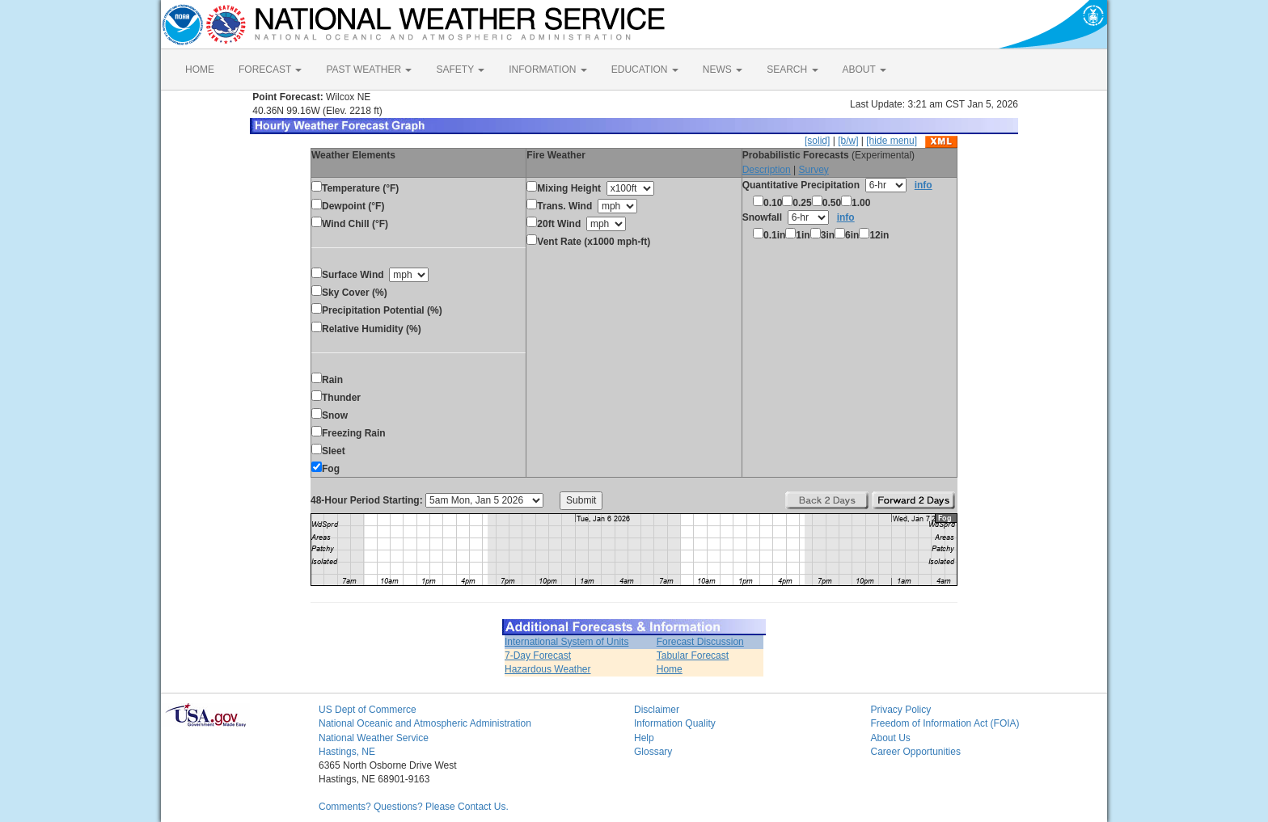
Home (670, 669)
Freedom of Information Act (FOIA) (945, 723)
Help (644, 738)
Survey (813, 169)
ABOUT (864, 69)
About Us (891, 738)
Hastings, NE (347, 751)
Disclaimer (656, 709)
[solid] (817, 140)
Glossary (653, 751)
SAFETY (460, 69)
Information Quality (675, 723)
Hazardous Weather (548, 669)
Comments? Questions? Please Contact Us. (414, 806)
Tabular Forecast (693, 655)
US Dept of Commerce (367, 709)
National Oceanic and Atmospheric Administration (425, 723)
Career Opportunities (916, 751)
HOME (199, 69)
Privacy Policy (901, 709)
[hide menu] (891, 140)
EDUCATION (644, 69)
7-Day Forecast (538, 655)
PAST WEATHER (369, 69)
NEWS (722, 69)
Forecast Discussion (700, 641)
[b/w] (848, 140)
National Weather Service (374, 738)
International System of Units (566, 641)
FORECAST (270, 69)
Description (766, 169)
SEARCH (792, 69)
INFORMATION (547, 69)
